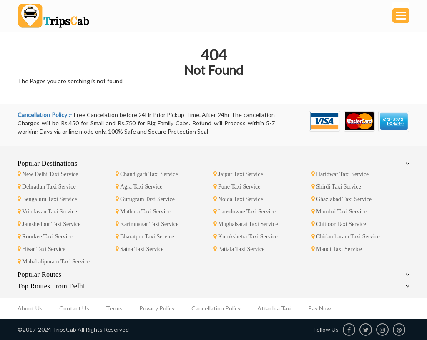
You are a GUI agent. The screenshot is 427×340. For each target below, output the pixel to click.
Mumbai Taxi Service (339, 211)
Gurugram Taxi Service (145, 199)
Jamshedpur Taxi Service (49, 224)
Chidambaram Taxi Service (345, 236)
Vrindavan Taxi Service (47, 211)
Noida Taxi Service (238, 199)
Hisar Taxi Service (41, 249)
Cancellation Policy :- (46, 114)
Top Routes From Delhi (51, 286)
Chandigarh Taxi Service (147, 174)
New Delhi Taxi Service (48, 174)
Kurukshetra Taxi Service (246, 236)
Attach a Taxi (274, 308)
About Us (30, 308)
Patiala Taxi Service (239, 249)
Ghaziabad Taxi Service (341, 199)
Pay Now (319, 308)
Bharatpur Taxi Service (145, 236)
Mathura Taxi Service (143, 211)
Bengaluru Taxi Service (47, 199)
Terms (114, 308)
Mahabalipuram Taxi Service (54, 261)
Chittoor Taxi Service (338, 224)
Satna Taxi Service (140, 249)
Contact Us (74, 308)
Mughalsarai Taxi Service (246, 224)
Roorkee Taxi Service (45, 236)
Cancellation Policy (216, 308)
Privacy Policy (157, 308)
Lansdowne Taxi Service (245, 211)
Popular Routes (39, 274)
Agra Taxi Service (139, 187)
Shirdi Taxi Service (336, 187)
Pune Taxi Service (237, 187)
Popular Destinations (48, 163)
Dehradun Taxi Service (47, 187)
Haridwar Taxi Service (340, 174)
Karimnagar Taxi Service (147, 224)
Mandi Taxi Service (336, 249)
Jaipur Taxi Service (238, 174)
